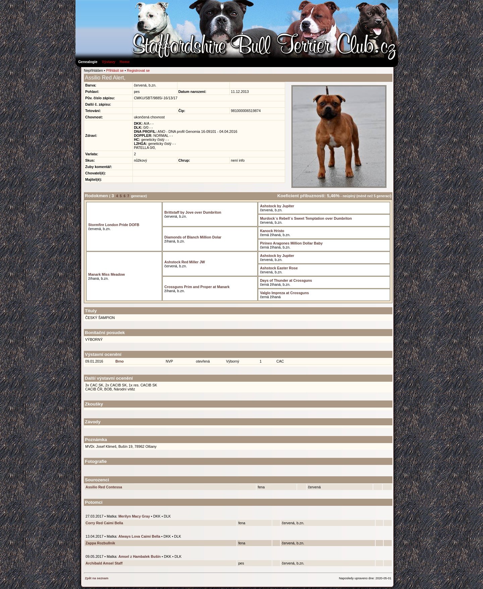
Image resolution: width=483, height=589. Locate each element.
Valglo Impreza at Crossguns (284, 293)
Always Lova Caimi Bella (139, 536)
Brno (119, 361)
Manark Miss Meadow (106, 274)
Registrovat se (138, 70)
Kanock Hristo (272, 231)
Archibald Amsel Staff (104, 563)
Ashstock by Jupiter (277, 206)
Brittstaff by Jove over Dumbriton (192, 212)
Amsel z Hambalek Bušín (139, 556)
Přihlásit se (115, 70)
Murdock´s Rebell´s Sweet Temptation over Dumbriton (306, 218)
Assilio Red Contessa (104, 487)
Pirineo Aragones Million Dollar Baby (291, 243)
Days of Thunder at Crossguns (286, 280)
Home (125, 62)
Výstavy (108, 62)
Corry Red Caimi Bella (104, 523)
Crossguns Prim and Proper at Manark (196, 287)
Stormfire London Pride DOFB (113, 225)
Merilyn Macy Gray (134, 516)
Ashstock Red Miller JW (184, 262)
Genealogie (87, 62)
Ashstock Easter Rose (279, 268)
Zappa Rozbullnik (100, 543)
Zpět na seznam (96, 578)
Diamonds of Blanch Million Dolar (192, 237)
